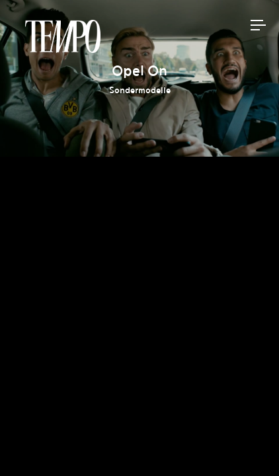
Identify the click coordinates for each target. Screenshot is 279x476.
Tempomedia (62, 36)
